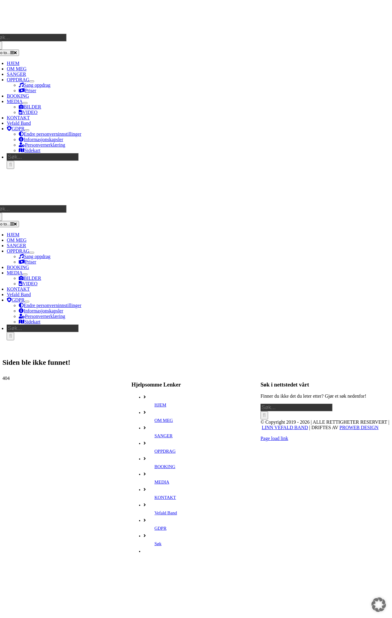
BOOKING (164, 466)
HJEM (160, 405)
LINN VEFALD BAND (285, 427)
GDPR (160, 528)
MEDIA (161, 482)
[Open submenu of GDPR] (26, 130)
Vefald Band (165, 512)
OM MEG (163, 420)
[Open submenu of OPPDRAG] (31, 81)
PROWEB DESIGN (358, 427)
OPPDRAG (165, 451)
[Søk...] (43, 157)
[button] (378, 604)
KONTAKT (165, 497)
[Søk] (10, 165)
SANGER (163, 435)
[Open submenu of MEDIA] (25, 103)
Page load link (274, 438)
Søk (157, 543)
